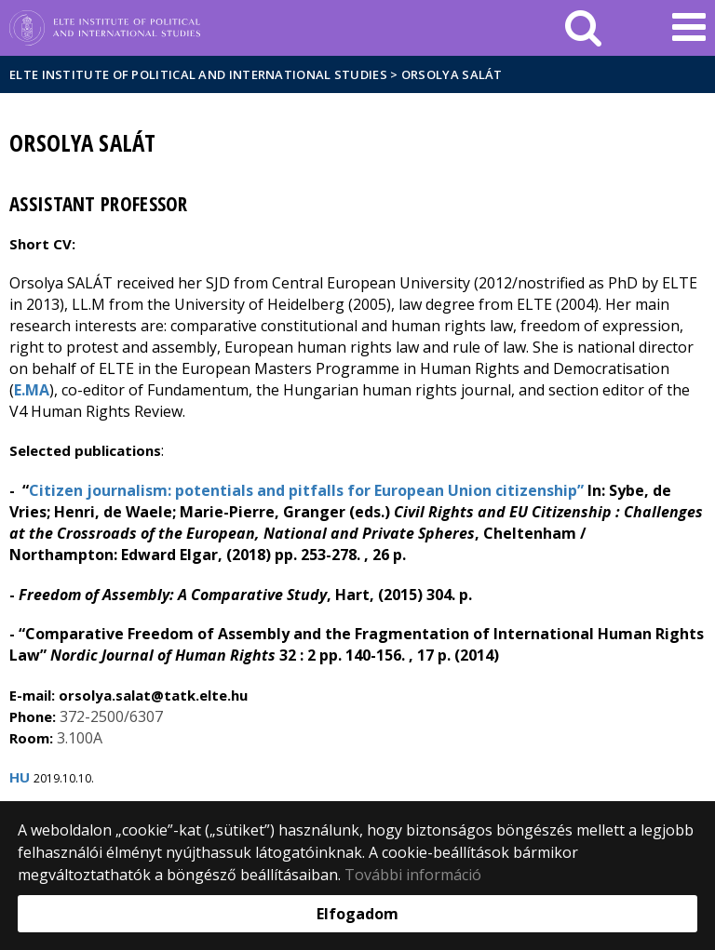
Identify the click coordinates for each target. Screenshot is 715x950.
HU (19, 777)
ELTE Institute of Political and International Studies (198, 74)
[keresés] (583, 28)
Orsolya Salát (452, 74)
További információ (412, 874)
